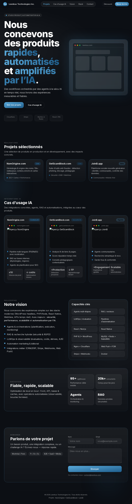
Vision (72, 4)
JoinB (81, 498)
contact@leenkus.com (92, 475)
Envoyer (95, 469)
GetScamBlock (71, 498)
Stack (80, 4)
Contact (90, 4)
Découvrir (108, 4)
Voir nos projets (14, 105)
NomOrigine (59, 498)
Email (98, 437)
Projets (46, 4)
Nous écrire (122, 4)
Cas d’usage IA (59, 4)
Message (71, 447)
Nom (70, 437)
